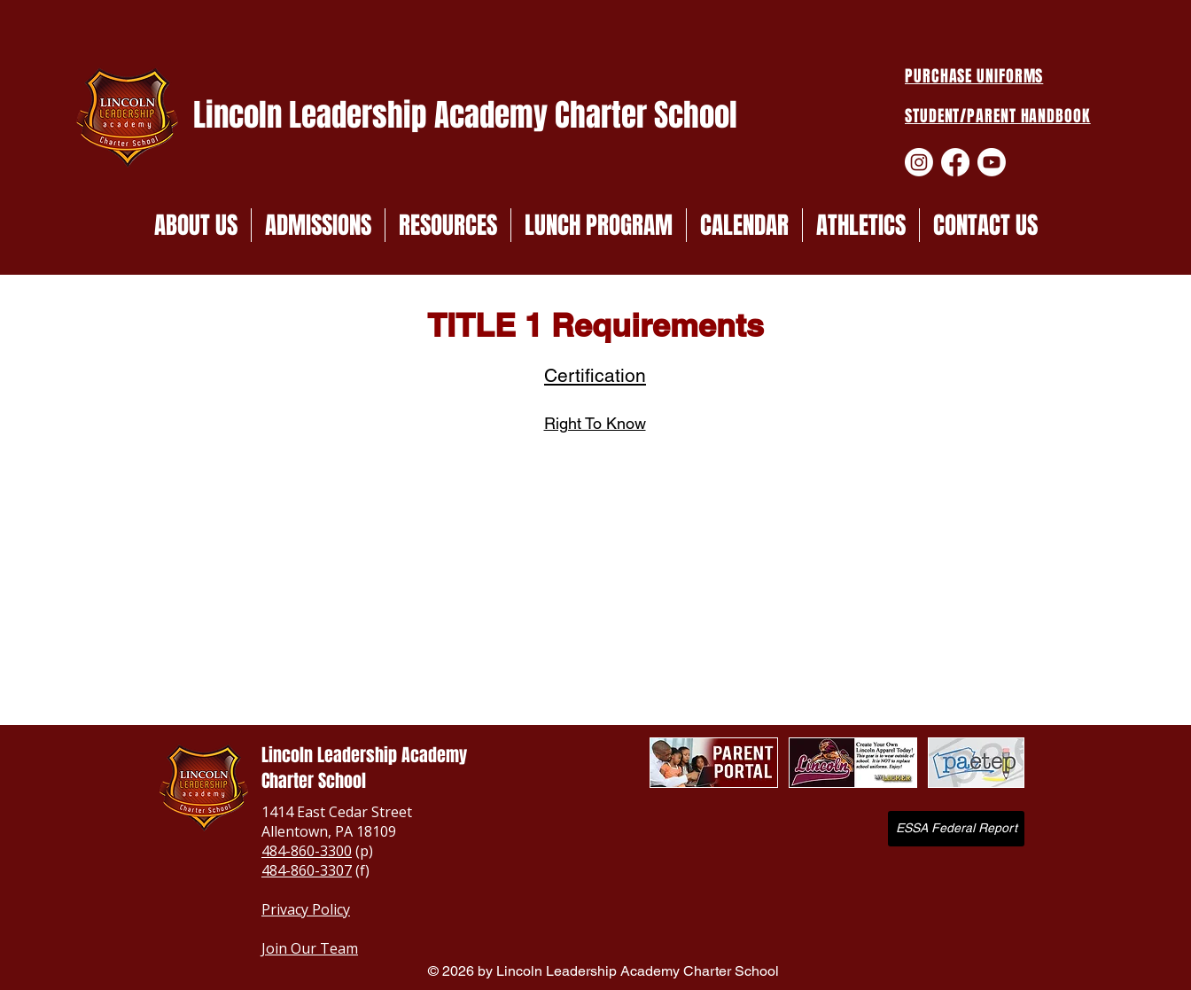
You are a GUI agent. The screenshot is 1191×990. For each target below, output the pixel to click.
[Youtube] (991, 162)
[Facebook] (955, 162)
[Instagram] (919, 162)
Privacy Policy (305, 909)
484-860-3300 (306, 851)
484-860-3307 (306, 870)
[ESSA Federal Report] (956, 828)
